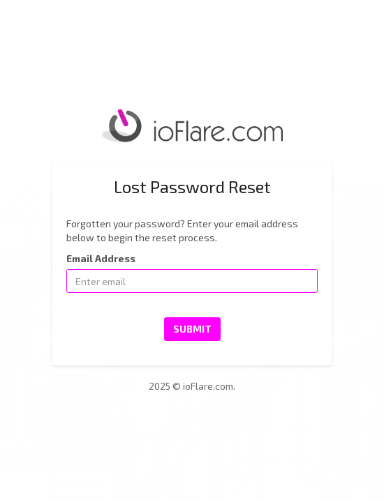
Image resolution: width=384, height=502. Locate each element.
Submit (192, 329)
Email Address (100, 258)
